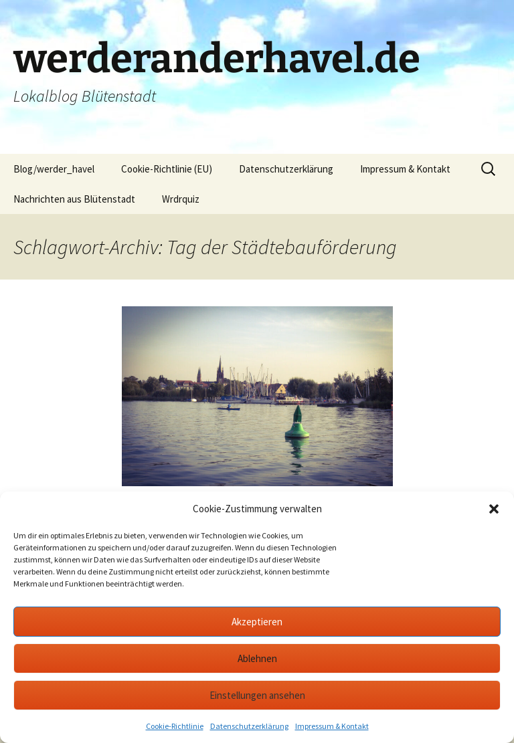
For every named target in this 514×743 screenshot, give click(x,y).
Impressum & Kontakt (332, 726)
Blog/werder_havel (53, 169)
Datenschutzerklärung (249, 726)
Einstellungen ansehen (257, 695)
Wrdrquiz (180, 199)
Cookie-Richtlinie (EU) (166, 169)
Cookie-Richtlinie (174, 726)
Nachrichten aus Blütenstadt (74, 199)
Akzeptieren (257, 621)
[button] (494, 509)
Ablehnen (257, 658)
